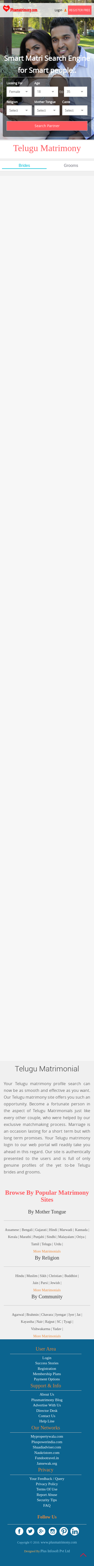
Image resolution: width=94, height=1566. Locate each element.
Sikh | (44, 1276)
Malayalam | (67, 1237)
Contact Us (46, 1416)
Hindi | (54, 1230)
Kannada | (82, 1230)
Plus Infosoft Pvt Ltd (55, 1551)
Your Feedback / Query (46, 1479)
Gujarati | (42, 1230)
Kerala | (14, 1237)
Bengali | (28, 1230)
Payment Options (47, 1379)
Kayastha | (28, 1322)
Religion (12, 102)
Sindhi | (52, 1237)
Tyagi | (68, 1322)
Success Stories (47, 1363)
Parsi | (45, 1283)
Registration (47, 1369)
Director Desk (47, 1411)
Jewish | (55, 1283)
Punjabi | (40, 1237)
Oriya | (81, 1237)
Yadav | (58, 1329)
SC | (60, 1322)
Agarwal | (19, 1315)
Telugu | (47, 1244)
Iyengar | (62, 1315)
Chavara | (48, 1315)
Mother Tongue (45, 102)
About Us (47, 1394)
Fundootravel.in (47, 1458)
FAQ (47, 1505)
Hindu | (21, 1276)
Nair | (40, 1322)
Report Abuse (47, 1495)
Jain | (37, 1283)
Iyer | (72, 1315)
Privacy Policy (47, 1484)
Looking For (15, 83)
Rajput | (51, 1322)
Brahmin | (34, 1315)
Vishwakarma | (42, 1329)
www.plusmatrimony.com (59, 1542)
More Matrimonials (47, 1251)
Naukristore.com (46, 1453)
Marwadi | (67, 1230)
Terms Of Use (46, 1489)
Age (37, 83)
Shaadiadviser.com (47, 1447)
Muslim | (33, 1276)
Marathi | (26, 1237)
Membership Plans (47, 1374)
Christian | (56, 1276)
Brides (24, 165)
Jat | (79, 1315)
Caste (66, 102)
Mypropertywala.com (47, 1436)
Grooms (71, 165)
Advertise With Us (47, 1405)
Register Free (79, 10)
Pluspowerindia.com (47, 1442)
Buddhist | (71, 1276)
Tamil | (36, 1244)
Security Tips (47, 1500)
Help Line (46, 1421)
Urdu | (58, 1244)
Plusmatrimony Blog (47, 1400)
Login (61, 10)
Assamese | (13, 1230)
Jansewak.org (47, 1463)
